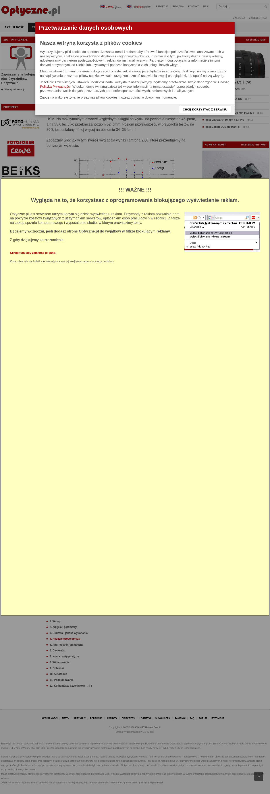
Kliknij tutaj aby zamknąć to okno (32, 252)
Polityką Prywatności (55, 86)
